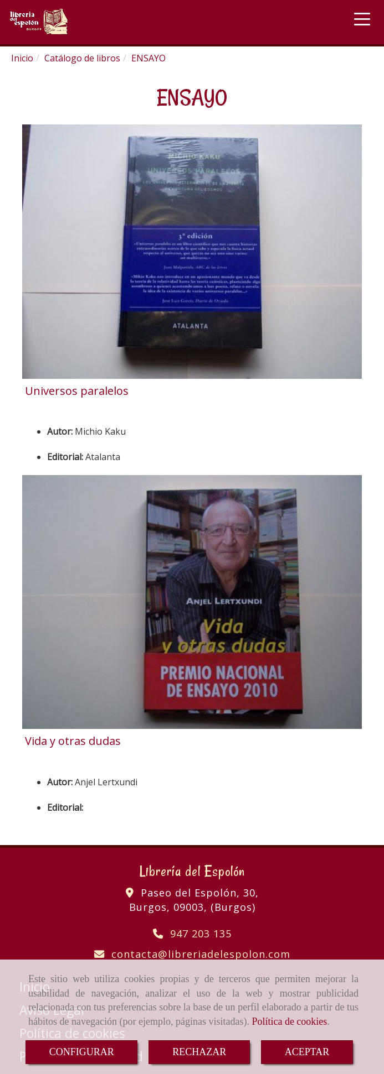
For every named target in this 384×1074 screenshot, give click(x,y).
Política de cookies (289, 1021)
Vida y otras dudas (73, 740)
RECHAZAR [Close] (199, 1051)
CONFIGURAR (81, 1051)
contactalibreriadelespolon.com (200, 954)
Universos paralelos (77, 390)
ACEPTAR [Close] (307, 1051)
